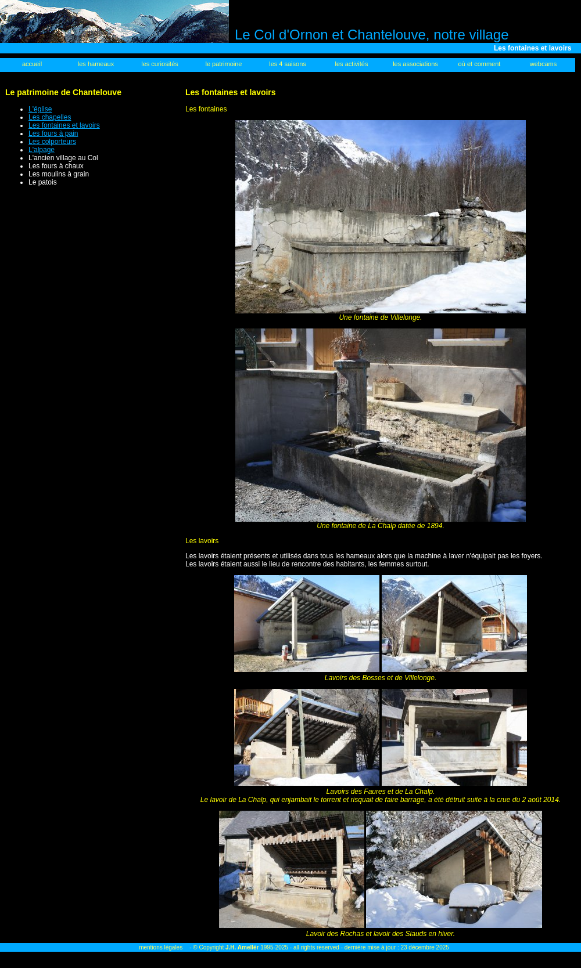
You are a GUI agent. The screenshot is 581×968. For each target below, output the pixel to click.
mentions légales (160, 947)
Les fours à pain (53, 133)
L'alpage (41, 150)
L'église (40, 109)
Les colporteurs (52, 142)
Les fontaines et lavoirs (64, 125)
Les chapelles (49, 117)
